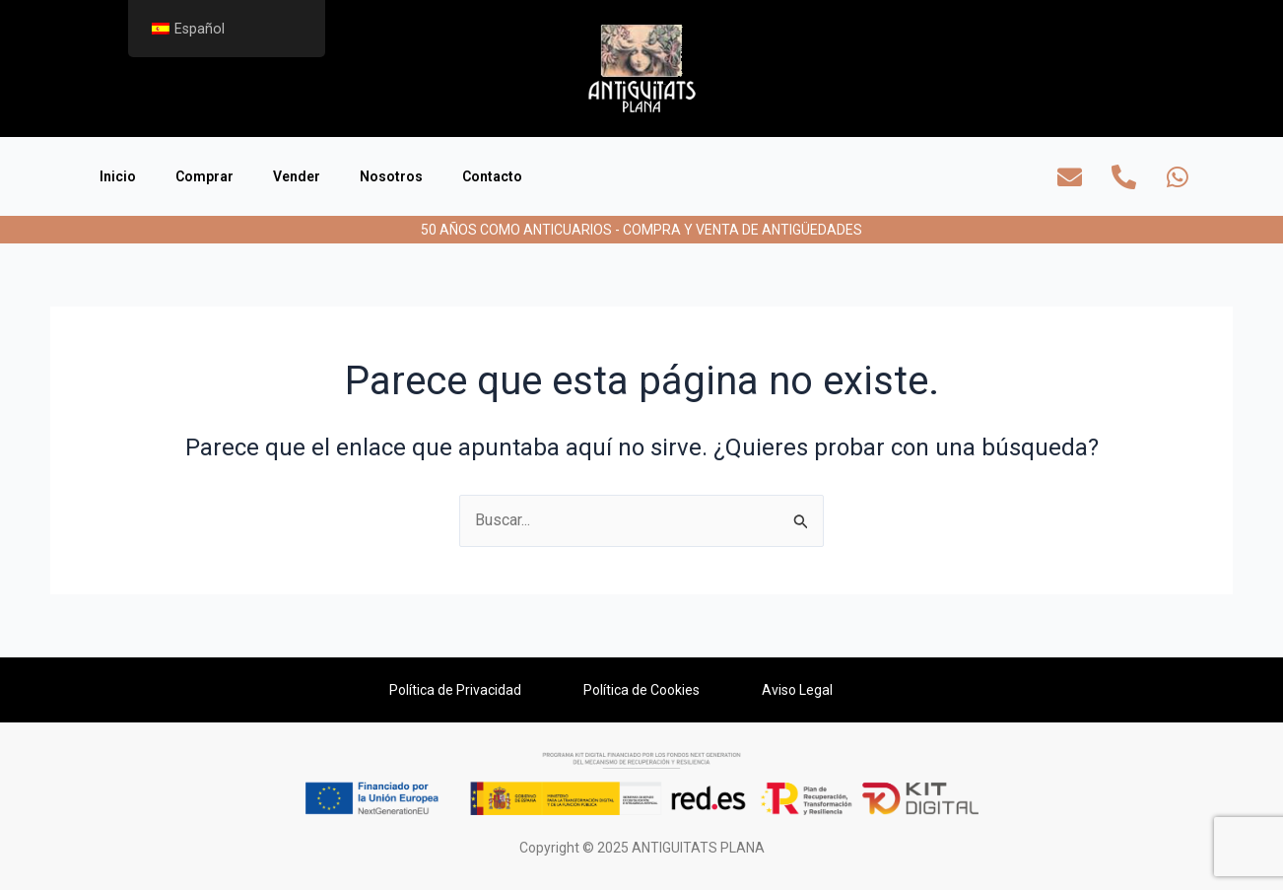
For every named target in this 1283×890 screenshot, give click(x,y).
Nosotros (391, 176)
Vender (296, 176)
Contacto (492, 176)
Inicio (118, 176)
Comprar (204, 176)
